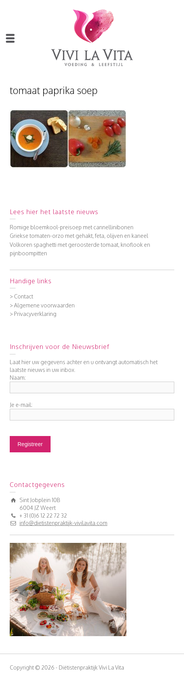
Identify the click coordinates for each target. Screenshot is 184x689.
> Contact (21, 296)
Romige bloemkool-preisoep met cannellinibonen (71, 227)
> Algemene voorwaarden (42, 305)
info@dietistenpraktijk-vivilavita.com (63, 523)
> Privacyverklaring (33, 313)
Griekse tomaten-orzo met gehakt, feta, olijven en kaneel (79, 235)
